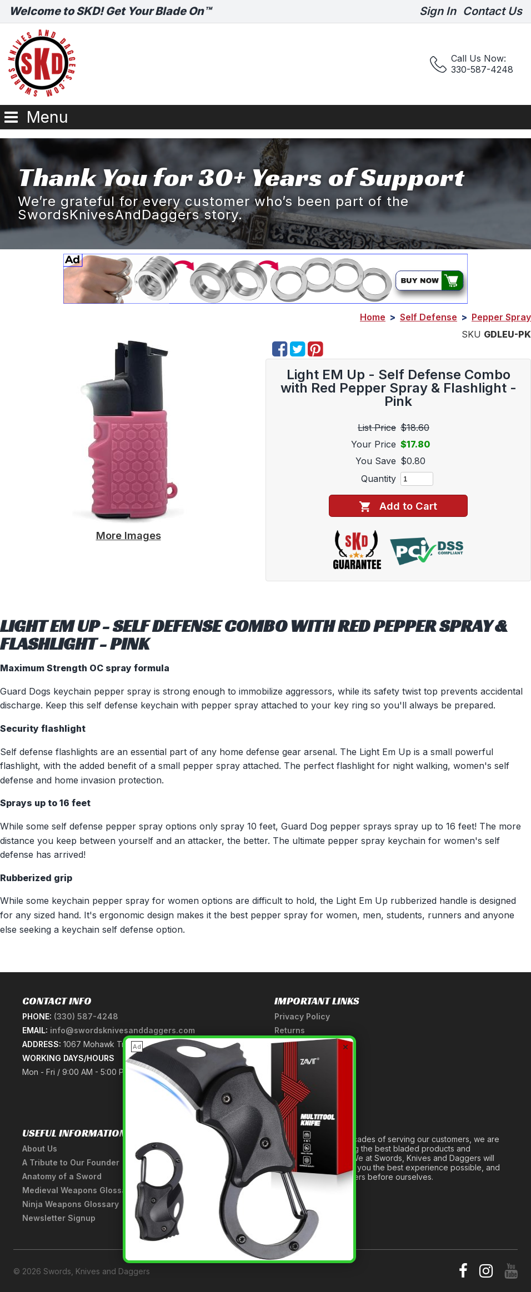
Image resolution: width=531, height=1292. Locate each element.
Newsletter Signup (59, 1218)
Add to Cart (398, 506)
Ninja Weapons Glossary (70, 1204)
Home (372, 317)
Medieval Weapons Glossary (78, 1190)
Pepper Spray (501, 317)
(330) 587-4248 (86, 1016)
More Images (128, 535)
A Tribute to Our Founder (70, 1162)
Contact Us (492, 11)
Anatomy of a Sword (62, 1176)
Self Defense (428, 317)
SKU (471, 334)
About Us (39, 1148)
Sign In (437, 11)
